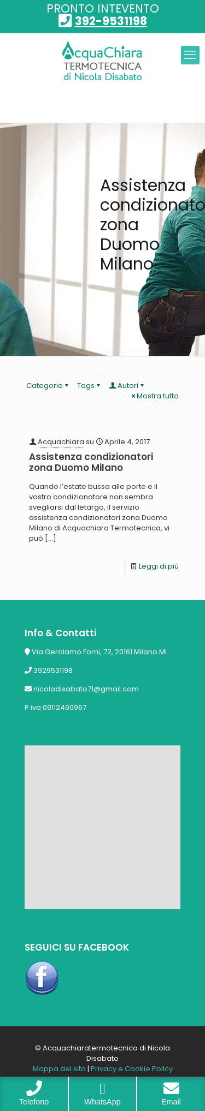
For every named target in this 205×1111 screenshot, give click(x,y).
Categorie (48, 385)
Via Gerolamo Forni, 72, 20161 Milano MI (99, 652)
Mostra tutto (154, 396)
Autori (127, 385)
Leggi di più (159, 566)
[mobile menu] (190, 55)
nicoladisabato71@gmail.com (86, 689)
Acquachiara (61, 442)
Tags (89, 385)
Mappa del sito (59, 1069)
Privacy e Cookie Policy (132, 1069)
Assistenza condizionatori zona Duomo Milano (91, 462)
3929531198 (53, 670)
